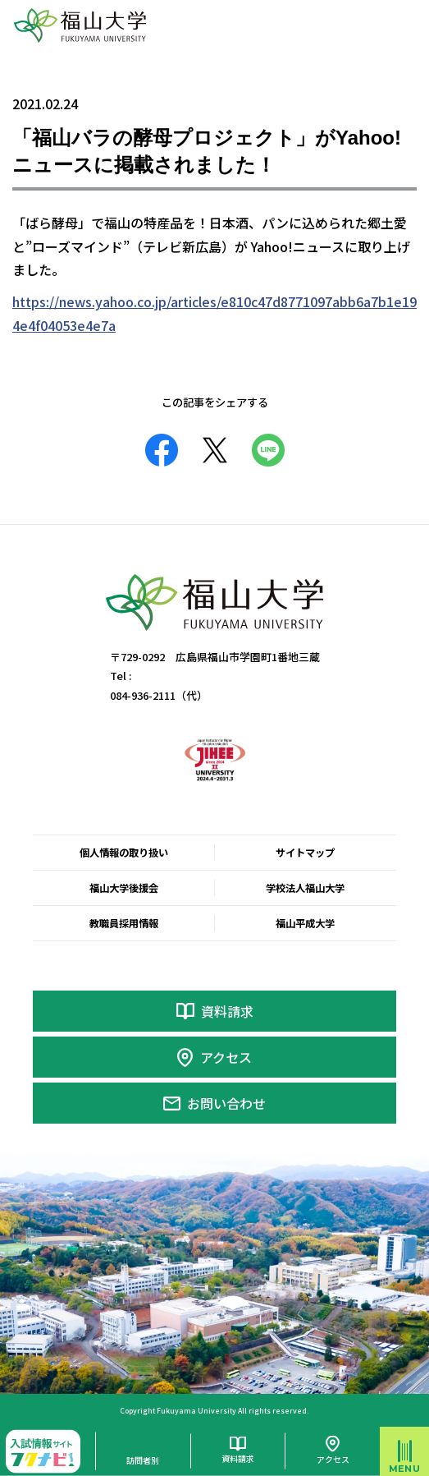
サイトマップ (305, 852)
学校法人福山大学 (305, 888)
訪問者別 (142, 1460)
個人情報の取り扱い (124, 852)
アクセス (226, 1057)
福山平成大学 (305, 923)
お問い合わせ (226, 1103)
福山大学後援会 (123, 888)
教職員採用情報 (123, 923)
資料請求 (227, 1011)
